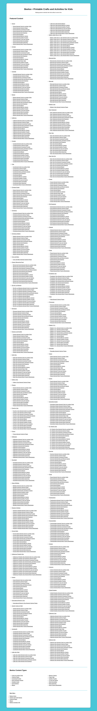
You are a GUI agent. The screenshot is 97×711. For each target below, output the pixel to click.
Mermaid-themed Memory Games (58, 93)
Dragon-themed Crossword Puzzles (21, 337)
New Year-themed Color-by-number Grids (60, 135)
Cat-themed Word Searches (19, 183)
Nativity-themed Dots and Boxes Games (22, 241)
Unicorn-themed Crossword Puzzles (58, 573)
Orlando (51, 227)
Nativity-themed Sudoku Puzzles (20, 247)
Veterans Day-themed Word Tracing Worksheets (61, 660)
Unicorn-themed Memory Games (58, 579)
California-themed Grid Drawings (21, 127)
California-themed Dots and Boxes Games (23, 125)
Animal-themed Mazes (18, 57)
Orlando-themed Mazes (55, 238)
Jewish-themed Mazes (18, 616)
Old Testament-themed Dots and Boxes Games (61, 211)
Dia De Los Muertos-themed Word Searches (23, 304)
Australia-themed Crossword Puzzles (22, 77)
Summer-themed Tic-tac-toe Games (58, 467)
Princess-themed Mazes (56, 313)
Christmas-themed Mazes (19, 221)
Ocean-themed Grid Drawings (57, 188)
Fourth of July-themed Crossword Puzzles (23, 414)
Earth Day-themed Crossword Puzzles (22, 360)
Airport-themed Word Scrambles (20, 41)
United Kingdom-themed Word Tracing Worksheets (62, 610)
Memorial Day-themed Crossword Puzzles (60, 64)
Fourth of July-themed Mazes (20, 419)
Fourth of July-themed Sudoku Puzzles (22, 422)
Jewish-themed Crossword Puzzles (21, 611)
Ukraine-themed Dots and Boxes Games (59, 551)
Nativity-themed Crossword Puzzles (21, 239)
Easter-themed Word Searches (20, 206)
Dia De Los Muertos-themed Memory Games (23, 297)
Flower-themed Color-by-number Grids (22, 387)
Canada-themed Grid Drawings (20, 150)
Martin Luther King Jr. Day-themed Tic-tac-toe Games (63, 50)
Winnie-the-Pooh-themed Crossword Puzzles (23, 268)
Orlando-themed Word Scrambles (58, 244)
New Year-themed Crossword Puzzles (59, 139)
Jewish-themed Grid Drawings (20, 615)
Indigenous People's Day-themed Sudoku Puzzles (25, 568)
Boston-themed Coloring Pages (20, 99)
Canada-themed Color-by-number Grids (22, 143)
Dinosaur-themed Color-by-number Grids (22, 311)
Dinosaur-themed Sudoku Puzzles (21, 322)
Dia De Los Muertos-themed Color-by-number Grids (25, 288)
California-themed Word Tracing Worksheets (23, 138)
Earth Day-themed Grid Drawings (21, 364)
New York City (52, 156)
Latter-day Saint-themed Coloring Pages (22, 656)
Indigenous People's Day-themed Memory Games (25, 566)
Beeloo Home (13, 696)
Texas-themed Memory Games (57, 486)
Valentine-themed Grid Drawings (58, 624)
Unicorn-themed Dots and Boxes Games (59, 574)
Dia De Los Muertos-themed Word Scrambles (24, 302)
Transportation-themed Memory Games (59, 533)
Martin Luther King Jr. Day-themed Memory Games (62, 47)
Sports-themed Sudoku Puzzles (57, 392)
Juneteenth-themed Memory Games (21, 641)
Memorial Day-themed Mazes (57, 69)
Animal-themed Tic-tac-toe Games (21, 64)
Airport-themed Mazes (18, 34)
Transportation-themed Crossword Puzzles (60, 526)
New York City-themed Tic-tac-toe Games (60, 171)
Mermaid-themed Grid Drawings (57, 90)
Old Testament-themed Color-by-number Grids (61, 206)
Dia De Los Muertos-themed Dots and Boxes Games (25, 293)
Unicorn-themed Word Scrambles (58, 584)
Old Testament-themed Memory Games (59, 216)
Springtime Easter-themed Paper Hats (59, 415)
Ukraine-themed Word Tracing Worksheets (60, 564)
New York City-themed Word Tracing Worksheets (61, 176)
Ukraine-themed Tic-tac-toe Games (58, 559)
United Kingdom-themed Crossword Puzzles (60, 596)
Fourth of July (15, 408)
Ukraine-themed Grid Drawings (57, 553)
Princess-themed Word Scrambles (58, 319)
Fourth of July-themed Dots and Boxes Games (24, 415)
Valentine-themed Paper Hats (57, 629)
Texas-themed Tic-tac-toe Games (58, 490)
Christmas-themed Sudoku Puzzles (21, 224)
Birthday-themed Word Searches (21, 503)
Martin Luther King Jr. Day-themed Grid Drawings (62, 44)
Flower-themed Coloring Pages (20, 389)
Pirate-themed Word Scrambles (57, 267)
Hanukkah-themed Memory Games (21, 472)
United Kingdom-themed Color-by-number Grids (61, 593)
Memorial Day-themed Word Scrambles (59, 75)
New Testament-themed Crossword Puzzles (60, 115)
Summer (51, 451)
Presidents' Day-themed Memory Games (60, 286)
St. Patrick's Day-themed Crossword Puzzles (60, 432)
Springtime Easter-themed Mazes (58, 412)
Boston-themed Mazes (18, 105)
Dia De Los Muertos (16, 285)
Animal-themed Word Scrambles (20, 65)
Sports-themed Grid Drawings (57, 387)
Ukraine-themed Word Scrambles (58, 561)
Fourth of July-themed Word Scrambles (22, 425)
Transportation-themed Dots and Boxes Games (61, 528)
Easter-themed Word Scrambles (20, 204)
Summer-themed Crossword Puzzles (59, 457)
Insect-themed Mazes (18, 588)
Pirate (50, 250)
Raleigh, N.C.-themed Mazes (57, 336)
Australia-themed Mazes (19, 82)
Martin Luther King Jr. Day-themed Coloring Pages (62, 39)
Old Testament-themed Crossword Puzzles (60, 210)
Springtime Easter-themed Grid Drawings (60, 411)
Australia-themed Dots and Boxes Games (23, 79)
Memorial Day (52, 58)
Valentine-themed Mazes (56, 625)
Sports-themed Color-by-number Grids (59, 381)
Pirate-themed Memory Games (57, 262)
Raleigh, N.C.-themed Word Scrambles (59, 342)
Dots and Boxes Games (17, 680)
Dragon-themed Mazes (18, 342)
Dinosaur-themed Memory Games (21, 321)
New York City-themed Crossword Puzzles (60, 162)
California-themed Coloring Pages (21, 122)
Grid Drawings (15, 683)
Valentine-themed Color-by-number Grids (60, 616)
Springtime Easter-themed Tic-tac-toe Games (61, 419)
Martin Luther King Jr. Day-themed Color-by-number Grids (64, 37)
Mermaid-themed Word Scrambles (58, 98)
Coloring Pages (15, 677)
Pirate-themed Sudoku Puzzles (57, 264)
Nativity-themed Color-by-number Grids (22, 236)
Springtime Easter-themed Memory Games (60, 414)
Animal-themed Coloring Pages (20, 51)
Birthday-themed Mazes (18, 495)
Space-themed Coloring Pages (57, 358)
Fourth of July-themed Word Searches (22, 427)
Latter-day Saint (15, 652)
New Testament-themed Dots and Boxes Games (61, 117)
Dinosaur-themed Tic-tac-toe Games (21, 324)
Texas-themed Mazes (55, 485)
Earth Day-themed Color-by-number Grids (23, 357)
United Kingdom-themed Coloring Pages (59, 594)
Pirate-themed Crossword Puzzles (58, 256)
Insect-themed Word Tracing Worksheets (22, 597)
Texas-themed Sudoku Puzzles (57, 488)
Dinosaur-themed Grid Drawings (20, 317)
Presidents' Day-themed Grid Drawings (59, 282)
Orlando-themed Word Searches (58, 246)
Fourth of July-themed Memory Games (22, 420)
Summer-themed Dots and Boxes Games (60, 458)
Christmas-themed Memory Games (21, 223)
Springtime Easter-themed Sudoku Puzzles (60, 417)
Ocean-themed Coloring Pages (57, 183)
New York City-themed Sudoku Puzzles (59, 170)
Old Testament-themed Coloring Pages (59, 208)
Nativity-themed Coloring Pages (20, 238)
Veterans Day (52, 639)
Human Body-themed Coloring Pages (22, 535)
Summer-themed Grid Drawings (57, 460)
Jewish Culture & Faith (17, 606)
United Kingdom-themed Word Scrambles (60, 607)
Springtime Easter (53, 401)
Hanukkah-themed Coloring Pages (21, 464)
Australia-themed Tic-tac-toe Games (21, 87)
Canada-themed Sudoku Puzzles (21, 155)
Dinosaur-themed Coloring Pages (21, 313)
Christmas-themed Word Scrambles (21, 227)
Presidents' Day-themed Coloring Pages (59, 278)
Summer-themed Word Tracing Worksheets (60, 471)
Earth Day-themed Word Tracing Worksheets (23, 377)
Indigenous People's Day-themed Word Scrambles (25, 571)
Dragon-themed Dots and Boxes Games (22, 339)
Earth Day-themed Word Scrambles (21, 373)
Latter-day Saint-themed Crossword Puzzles (23, 658)
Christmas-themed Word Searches (21, 229)
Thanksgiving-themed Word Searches (59, 516)
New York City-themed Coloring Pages (59, 160)
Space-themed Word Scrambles (57, 372)
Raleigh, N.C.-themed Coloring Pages (59, 329)
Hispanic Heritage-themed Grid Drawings (23, 517)
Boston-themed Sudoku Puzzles (20, 108)
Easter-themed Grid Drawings (20, 196)
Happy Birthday (15, 483)
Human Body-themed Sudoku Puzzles (22, 545)
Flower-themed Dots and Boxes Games (22, 392)
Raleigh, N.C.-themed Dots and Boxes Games (61, 332)
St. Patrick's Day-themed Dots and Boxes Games (62, 434)
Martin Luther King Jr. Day (55, 35)
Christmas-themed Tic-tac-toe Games (22, 226)
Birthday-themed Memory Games (21, 497)
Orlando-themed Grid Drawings (57, 236)
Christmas (14, 210)
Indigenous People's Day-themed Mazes (22, 565)
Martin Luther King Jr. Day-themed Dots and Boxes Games (64, 42)
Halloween (14, 436)
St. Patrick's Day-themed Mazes (57, 437)
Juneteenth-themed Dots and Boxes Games (23, 636)
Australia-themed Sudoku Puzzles (21, 85)
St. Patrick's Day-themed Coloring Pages (60, 430)
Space (50, 353)
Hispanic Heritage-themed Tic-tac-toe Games (23, 523)
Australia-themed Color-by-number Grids (22, 74)
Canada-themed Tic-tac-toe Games (21, 156)
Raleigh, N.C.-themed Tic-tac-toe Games (60, 341)
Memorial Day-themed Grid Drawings (59, 67)
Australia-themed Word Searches (21, 90)
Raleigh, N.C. (52, 325)
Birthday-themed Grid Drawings (20, 493)
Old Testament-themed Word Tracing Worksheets (62, 224)
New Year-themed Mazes (56, 143)
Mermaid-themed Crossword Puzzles (59, 87)
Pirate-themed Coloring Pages (57, 254)
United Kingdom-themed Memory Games (60, 602)
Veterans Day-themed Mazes (57, 650)
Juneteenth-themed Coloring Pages (21, 633)
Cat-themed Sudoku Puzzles (20, 178)
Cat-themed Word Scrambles (20, 181)
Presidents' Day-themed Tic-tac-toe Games (60, 289)
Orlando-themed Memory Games (58, 239)
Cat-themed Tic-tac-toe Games (20, 179)
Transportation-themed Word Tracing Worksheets (62, 541)
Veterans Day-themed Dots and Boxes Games (61, 647)
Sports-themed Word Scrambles (57, 395)
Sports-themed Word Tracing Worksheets (60, 399)
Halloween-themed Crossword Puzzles (22, 442)
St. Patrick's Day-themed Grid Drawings (59, 435)
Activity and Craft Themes (16, 697)
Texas (50, 474)
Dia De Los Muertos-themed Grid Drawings (23, 294)
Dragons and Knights (17, 331)
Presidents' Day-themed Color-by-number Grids (61, 276)
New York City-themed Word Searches (59, 175)
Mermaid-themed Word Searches (58, 100)
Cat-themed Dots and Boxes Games (21, 171)
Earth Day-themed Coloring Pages (21, 359)
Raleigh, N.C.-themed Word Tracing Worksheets (61, 345)
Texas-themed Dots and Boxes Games (59, 482)
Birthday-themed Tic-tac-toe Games (21, 500)
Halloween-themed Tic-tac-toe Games (22, 452)
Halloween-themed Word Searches (21, 455)
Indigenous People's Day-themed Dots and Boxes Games (26, 561)
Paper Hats (51, 677)
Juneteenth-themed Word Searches (21, 648)
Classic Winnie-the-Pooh (18, 262)
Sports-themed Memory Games (57, 391)
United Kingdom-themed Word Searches (59, 609)
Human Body (15, 531)
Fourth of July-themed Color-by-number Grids (24, 411)
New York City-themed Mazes (57, 167)
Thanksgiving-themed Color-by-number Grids (61, 500)
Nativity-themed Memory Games (20, 246)
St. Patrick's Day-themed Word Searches (60, 447)
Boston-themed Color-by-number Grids (22, 97)
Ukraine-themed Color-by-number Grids (59, 546)
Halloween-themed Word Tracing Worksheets (24, 457)
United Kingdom (53, 590)
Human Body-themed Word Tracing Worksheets (24, 551)
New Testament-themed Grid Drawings (59, 119)
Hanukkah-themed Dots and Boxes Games (23, 467)
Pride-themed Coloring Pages (57, 299)
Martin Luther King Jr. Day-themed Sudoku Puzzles (62, 49)
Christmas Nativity (16, 233)
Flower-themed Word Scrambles (20, 402)
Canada (14, 141)
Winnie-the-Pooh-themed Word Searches (23, 281)
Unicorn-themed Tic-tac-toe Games (58, 582)
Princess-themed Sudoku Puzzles (58, 316)
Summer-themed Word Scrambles (58, 468)
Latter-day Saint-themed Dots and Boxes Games (24, 659)
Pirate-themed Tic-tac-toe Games (58, 266)
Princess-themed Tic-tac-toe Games (58, 317)
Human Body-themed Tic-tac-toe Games (22, 546)
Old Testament (52, 204)
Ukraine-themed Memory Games (58, 556)
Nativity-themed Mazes (18, 244)
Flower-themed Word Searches (20, 404)
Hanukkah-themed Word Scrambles (21, 477)
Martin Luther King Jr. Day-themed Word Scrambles (62, 52)
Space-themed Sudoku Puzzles (57, 369)
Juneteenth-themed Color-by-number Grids (23, 631)
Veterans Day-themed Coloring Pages (59, 644)
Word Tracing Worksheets (55, 685)
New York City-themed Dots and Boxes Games (61, 163)
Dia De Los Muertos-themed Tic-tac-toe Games (24, 301)
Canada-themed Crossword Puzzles (21, 147)
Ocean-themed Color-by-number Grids (59, 182)
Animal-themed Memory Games (20, 59)
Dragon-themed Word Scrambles (21, 349)
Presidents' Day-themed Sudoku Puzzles (60, 287)
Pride (50, 296)
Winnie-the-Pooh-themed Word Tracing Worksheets (25, 282)
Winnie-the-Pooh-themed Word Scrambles (23, 279)
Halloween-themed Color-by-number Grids (23, 439)
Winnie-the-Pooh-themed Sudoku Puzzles (23, 276)
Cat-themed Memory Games (20, 176)
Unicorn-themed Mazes (55, 578)
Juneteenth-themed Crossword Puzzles (22, 635)
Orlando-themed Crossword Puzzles (58, 233)
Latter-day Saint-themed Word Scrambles (60, 30)
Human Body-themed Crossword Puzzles (23, 537)
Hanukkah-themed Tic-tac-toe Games (22, 475)
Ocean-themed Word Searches (57, 199)
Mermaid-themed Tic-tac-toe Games (58, 97)
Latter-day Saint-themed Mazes (57, 23)
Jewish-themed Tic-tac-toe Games (21, 621)
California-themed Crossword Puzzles (22, 123)
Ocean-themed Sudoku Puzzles (57, 195)
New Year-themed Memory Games (58, 145)
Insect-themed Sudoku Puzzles (20, 591)
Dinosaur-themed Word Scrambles (21, 325)
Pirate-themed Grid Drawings (57, 259)
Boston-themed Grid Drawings (20, 104)
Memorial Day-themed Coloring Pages (59, 62)
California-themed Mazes (19, 128)
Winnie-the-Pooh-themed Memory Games (23, 274)
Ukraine (51, 544)
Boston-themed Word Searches (20, 113)
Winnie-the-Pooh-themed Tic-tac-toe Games (23, 278)
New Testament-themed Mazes (57, 120)
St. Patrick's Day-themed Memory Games (60, 439)
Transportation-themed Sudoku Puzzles (59, 534)
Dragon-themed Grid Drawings (20, 341)
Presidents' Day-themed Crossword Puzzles (60, 279)
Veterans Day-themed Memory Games (59, 652)
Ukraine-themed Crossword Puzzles (58, 550)
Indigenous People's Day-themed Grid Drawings (24, 563)
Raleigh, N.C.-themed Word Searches (59, 344)
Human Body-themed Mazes (20, 541)
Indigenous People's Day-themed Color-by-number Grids (26, 557)
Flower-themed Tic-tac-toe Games (21, 400)
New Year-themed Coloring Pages (58, 137)
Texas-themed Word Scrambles (57, 491)
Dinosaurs (14, 308)
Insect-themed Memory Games (20, 589)
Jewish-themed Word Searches (20, 624)
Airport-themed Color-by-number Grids (22, 26)
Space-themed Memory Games (57, 366)
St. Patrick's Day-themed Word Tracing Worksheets (62, 448)
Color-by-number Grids (17, 675)
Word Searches (52, 683)
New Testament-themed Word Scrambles (60, 127)
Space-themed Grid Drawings (57, 363)
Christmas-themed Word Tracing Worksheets (23, 231)
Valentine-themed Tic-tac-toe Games (59, 632)
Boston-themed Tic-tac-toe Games (21, 110)
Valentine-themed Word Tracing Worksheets (60, 637)
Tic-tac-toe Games (53, 680)
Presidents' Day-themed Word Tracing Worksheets (62, 294)
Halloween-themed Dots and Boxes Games (23, 444)
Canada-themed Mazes (18, 151)
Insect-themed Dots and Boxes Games (22, 585)
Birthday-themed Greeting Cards (20, 492)
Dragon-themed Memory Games (20, 344)
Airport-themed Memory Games (20, 36)
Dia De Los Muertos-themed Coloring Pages (23, 289)
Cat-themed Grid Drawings (19, 173)
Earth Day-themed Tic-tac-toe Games (22, 372)
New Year (51, 133)
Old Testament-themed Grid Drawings (59, 213)
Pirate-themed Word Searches (57, 269)
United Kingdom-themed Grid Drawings (59, 599)
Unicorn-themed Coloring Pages (57, 571)
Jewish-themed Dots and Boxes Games (22, 613)
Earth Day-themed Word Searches (21, 375)
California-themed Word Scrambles (21, 135)
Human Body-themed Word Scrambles (22, 548)
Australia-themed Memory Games (21, 84)
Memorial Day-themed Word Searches (59, 77)
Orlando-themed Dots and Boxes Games (60, 234)
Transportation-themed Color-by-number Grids (61, 523)
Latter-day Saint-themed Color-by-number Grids (24, 655)
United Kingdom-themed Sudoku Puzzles (60, 604)
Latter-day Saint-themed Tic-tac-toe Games (60, 28)
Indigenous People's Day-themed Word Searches (25, 573)
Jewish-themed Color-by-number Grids (22, 608)
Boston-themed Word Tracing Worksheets (23, 115)
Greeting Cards (15, 682)
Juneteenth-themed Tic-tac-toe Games (22, 644)
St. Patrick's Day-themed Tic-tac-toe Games (60, 443)
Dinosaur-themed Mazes (19, 319)
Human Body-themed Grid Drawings (21, 540)
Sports (50, 378)
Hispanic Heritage (16, 507)
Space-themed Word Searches (57, 374)
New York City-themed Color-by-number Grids (61, 158)
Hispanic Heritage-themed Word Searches (23, 526)
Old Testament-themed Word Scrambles (59, 221)
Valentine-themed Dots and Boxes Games (60, 621)
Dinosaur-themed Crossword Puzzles (22, 314)
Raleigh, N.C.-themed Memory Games (59, 337)
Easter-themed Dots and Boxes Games (22, 195)
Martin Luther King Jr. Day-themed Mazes (60, 45)
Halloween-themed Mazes (19, 447)
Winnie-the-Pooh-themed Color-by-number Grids (24, 265)
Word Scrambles (53, 682)
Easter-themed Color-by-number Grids (22, 190)
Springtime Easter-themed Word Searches (60, 422)
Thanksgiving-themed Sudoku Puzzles (59, 511)
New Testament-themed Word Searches (59, 128)
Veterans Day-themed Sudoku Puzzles (59, 653)
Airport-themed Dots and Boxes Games (22, 31)
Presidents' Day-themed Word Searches (59, 292)
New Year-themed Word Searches (58, 151)
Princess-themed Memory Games (58, 314)
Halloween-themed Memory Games (21, 449)
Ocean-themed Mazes (55, 190)
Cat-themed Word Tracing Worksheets (22, 184)
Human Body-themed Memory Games (22, 543)
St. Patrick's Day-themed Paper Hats (59, 440)
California (14, 118)
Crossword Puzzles (16, 678)
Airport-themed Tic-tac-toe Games (21, 39)
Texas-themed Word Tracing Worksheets (60, 495)
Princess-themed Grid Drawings (57, 311)
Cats (13, 164)
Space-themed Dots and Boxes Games (59, 361)
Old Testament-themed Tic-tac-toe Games (60, 219)
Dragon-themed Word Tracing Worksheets (23, 352)
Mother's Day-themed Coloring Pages (59, 107)
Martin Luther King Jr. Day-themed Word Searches (62, 53)
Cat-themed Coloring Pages (19, 168)
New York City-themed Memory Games (59, 168)
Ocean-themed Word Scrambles (57, 198)
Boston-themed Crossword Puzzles (21, 100)
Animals (14, 46)
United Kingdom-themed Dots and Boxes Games (61, 597)
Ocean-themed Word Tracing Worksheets (60, 201)
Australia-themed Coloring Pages (21, 76)
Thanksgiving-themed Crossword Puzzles (60, 503)
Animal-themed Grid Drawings (20, 56)
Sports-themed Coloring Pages (57, 383)
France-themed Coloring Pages (20, 434)
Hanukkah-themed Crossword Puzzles (22, 465)
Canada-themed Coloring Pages (20, 145)
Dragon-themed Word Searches (20, 350)
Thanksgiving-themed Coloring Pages (59, 502)
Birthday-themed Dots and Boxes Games (23, 490)
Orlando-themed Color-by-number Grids (59, 230)
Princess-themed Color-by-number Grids (59, 304)
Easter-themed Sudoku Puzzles (20, 201)
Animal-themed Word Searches (20, 67)
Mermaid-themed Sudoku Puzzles (58, 95)
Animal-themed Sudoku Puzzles (20, 62)
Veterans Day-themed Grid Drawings (59, 649)
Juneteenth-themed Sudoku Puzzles (21, 643)
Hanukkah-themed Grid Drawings (21, 469)
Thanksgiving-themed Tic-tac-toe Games (60, 513)
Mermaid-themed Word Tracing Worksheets (60, 101)
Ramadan (51, 348)
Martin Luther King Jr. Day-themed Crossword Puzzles (63, 41)
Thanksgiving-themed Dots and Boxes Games (61, 505)
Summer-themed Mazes (56, 462)
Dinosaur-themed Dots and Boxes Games (23, 316)
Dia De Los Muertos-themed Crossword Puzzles (24, 291)
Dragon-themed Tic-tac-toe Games (21, 347)
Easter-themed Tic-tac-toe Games (21, 203)
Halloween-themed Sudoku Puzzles (21, 450)
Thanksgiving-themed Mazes (57, 508)
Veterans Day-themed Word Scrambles (59, 657)
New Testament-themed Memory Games (59, 122)
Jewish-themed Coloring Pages (20, 610)
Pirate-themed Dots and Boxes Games (59, 258)
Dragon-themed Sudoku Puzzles (20, 345)
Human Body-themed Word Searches (22, 550)
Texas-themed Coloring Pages (57, 478)
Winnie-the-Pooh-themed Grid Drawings (22, 271)
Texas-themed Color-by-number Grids (59, 477)
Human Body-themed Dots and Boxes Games (24, 538)
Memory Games (53, 675)
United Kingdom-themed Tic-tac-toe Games (60, 606)
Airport (13, 23)
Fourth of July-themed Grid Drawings (22, 417)
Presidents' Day (53, 273)
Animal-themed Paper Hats (19, 60)
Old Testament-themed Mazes (57, 215)
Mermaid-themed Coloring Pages (58, 85)
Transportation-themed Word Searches (59, 539)
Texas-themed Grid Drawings (57, 483)
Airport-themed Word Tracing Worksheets (23, 44)
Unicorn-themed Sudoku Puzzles (58, 581)
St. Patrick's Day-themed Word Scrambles (60, 445)
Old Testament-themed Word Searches (59, 223)
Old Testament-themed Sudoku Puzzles (59, 218)
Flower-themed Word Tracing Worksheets (23, 405)
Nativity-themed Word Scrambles (21, 251)
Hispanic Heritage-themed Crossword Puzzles (24, 513)
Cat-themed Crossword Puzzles (20, 170)
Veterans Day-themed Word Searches (59, 658)
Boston (13, 94)
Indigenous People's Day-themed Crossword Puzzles (25, 560)
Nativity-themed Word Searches (20, 252)
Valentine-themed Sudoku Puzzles (58, 630)
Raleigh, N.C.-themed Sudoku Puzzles (59, 339)
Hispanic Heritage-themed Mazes (21, 518)
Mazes (13, 685)
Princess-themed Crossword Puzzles (59, 308)
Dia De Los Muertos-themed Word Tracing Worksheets (26, 306)
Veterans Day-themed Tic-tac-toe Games (60, 655)
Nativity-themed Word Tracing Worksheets (23, 254)
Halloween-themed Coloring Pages (21, 441)
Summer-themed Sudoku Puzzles (58, 465)
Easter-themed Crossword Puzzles (21, 193)
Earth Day (14, 355)
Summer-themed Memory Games (58, 463)
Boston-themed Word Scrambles (20, 112)
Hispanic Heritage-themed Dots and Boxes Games (25, 515)
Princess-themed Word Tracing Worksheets (60, 322)
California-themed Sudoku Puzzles (21, 132)
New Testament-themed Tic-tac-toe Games (60, 125)
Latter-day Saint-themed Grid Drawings (22, 661)
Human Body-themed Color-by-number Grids (23, 533)
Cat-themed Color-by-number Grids (21, 167)
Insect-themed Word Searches (20, 596)
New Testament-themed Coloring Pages (59, 114)
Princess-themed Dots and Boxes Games (60, 309)
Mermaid (51, 81)
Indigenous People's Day (18, 554)
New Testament (52, 109)
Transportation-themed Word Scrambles (59, 538)
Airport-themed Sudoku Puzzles (20, 37)
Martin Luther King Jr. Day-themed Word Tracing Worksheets (64, 55)
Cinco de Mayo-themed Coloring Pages (22, 259)
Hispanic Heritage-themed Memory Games (23, 520)
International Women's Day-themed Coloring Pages (25, 603)
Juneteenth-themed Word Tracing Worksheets (24, 649)
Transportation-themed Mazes (57, 531)
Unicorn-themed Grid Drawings (57, 576)
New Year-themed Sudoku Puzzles (58, 147)
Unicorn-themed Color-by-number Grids (59, 569)
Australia (14, 71)
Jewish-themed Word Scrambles (20, 623)
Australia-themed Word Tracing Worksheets (23, 92)
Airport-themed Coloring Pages (20, 28)
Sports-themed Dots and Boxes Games (59, 386)
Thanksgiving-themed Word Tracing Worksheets (61, 518)
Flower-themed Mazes (18, 395)
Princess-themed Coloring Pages (58, 306)
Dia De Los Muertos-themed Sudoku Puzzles (23, 299)
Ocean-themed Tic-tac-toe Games (58, 196)
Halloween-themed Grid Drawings (21, 446)
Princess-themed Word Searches (58, 321)
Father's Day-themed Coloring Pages (22, 382)
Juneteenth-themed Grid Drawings (21, 638)
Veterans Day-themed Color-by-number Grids (61, 642)
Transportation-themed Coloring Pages (59, 525)
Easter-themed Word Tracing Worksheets (23, 207)
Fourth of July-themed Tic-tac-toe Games (23, 423)
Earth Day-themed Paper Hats (20, 369)
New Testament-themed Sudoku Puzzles (60, 123)
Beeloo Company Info (15, 702)
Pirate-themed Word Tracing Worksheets (60, 271)
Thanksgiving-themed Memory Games (59, 510)
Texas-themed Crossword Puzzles (58, 480)
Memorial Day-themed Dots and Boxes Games (61, 65)
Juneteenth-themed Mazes (19, 639)
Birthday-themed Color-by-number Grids (22, 485)
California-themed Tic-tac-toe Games (22, 133)
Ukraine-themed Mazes (55, 554)
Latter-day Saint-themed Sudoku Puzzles (60, 27)
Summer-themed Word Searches (58, 470)
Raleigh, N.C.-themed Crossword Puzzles (60, 331)
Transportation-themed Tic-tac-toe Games (60, 536)
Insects (13, 577)
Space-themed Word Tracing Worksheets (60, 376)
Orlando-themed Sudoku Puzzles (58, 241)
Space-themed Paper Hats (56, 367)
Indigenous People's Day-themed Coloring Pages (24, 558)
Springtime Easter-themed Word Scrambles (60, 420)
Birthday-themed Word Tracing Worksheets (23, 505)
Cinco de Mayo (15, 257)
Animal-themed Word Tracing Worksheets (23, 69)
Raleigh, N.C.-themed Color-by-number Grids (61, 328)
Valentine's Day (52, 613)
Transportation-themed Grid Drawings (59, 530)
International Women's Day (18, 600)
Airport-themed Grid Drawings (20, 32)
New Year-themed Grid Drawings (58, 142)
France (13, 431)
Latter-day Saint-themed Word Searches (59, 31)
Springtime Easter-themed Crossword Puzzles (61, 407)
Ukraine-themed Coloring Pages (57, 548)
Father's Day (15, 379)
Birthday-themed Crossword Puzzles (21, 489)
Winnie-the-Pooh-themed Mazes (20, 273)
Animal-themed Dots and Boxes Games (22, 54)
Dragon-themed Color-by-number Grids (22, 334)
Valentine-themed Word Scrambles (58, 634)
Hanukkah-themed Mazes (19, 470)
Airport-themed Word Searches (20, 42)
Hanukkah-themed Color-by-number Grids (23, 462)
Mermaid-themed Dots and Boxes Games (60, 88)
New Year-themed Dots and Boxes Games (60, 140)
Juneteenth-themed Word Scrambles (21, 646)
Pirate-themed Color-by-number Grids (59, 253)
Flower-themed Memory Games (20, 397)
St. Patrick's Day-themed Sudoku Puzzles (60, 442)
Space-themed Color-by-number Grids (59, 356)
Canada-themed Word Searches (20, 160)
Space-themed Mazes (55, 364)
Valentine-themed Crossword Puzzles (59, 619)
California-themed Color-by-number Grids (23, 120)
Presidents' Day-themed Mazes (57, 284)
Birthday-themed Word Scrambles (21, 502)
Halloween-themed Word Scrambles (21, 454)
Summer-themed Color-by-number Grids (59, 454)
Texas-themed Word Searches (57, 493)
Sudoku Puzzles (53, 678)
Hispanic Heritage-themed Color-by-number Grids (25, 510)
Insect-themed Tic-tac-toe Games (21, 593)
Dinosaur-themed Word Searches (21, 327)
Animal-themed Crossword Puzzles (21, 52)
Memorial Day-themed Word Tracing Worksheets (61, 78)
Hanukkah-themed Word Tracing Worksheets (23, 480)
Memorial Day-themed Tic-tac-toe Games (60, 73)
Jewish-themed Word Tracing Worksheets (23, 626)
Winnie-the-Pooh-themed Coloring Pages (23, 266)
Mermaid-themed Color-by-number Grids (60, 84)
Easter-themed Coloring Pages (20, 191)
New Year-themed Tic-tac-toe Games (59, 148)
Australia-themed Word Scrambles (21, 88)
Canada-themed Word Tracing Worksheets (23, 161)
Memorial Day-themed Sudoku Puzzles (59, 72)
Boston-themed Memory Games (20, 107)
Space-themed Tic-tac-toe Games (58, 371)
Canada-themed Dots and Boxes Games (22, 148)
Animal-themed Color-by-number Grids (22, 49)
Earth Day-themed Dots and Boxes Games (23, 362)
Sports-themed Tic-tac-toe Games (58, 394)
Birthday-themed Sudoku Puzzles (21, 498)
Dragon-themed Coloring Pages (20, 336)
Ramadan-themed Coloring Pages (58, 351)
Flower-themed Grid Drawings (20, 394)
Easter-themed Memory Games (20, 199)
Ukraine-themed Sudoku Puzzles (58, 558)
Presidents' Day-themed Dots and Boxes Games (61, 281)
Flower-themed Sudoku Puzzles (20, 399)
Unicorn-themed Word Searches (57, 586)
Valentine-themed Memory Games (58, 627)
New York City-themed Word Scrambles (59, 173)
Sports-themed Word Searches (57, 397)
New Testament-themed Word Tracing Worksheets (62, 130)
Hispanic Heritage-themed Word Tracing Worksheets (25, 528)
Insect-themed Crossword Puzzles (21, 583)
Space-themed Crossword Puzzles (58, 359)
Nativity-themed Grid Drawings (20, 243)
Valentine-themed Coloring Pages (58, 617)
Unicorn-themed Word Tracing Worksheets (60, 587)
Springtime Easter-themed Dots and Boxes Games (62, 409)
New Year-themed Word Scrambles (58, 150)
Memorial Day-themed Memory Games (59, 70)
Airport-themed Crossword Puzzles (21, 29)
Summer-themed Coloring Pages (58, 455)
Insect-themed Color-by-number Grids (22, 580)
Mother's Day (52, 104)
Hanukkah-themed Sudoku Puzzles (21, 474)
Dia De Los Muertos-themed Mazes (21, 296)
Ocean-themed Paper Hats (56, 193)
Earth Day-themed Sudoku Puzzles (21, 370)
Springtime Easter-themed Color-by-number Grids (62, 404)
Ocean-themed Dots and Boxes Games (59, 186)
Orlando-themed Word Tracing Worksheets (60, 247)
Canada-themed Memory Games (21, 153)
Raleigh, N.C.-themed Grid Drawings (59, 334)
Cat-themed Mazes (17, 175)
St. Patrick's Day (53, 426)
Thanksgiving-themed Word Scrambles (59, 514)
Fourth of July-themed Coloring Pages (22, 412)
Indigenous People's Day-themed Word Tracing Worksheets (27, 574)
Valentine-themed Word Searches (58, 635)
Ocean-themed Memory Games (57, 191)
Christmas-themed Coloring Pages (21, 215)
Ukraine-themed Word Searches (57, 562)
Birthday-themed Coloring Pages (20, 487)
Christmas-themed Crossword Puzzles (22, 216)
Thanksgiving (52, 497)
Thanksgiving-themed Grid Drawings (59, 506)
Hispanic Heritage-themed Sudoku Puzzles (23, 521)
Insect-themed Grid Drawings (20, 586)
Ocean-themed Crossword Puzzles (58, 185)
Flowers (14, 385)
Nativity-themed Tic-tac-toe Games (21, 249)
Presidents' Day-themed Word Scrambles (60, 290)
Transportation (52, 520)
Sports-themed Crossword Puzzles (58, 384)
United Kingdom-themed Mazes (57, 601)
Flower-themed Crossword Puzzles (21, 391)
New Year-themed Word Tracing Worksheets (60, 153)
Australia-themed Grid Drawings (20, 80)
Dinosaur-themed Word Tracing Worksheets (23, 329)
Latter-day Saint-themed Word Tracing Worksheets (62, 33)
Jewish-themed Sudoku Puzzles (20, 620)
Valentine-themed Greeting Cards (58, 622)
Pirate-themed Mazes (55, 261)
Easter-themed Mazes (18, 198)
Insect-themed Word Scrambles (20, 594)
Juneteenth (14, 629)
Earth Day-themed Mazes (19, 365)
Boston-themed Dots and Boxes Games (22, 102)
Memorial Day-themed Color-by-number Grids (61, 60)
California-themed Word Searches (21, 136)
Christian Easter (16, 187)
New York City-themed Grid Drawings (59, 165)
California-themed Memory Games (21, 130)
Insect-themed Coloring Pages (20, 581)
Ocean (50, 179)
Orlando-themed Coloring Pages (58, 231)
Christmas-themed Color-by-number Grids (23, 213)
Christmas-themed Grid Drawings (21, 219)
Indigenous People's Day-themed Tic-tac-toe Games (25, 569)
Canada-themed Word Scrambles (21, 158)
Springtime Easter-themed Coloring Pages (60, 406)
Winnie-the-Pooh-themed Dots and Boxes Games (25, 269)
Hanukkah (14, 460)
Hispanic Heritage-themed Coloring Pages (23, 512)
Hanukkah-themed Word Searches (21, 478)
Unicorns (51, 567)
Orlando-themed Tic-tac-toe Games (58, 243)
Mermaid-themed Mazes (56, 92)
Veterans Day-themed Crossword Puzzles (60, 645)
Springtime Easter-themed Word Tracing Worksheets (62, 423)
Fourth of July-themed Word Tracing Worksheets (24, 428)
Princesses (51, 302)
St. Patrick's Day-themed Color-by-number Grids (61, 429)
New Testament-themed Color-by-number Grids (61, 112)
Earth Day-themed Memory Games (21, 367)
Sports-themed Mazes (55, 389)
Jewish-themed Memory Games (20, 618)
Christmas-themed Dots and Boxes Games (23, 218)
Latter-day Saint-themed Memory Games (60, 25)
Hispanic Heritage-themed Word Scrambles (23, 525)
